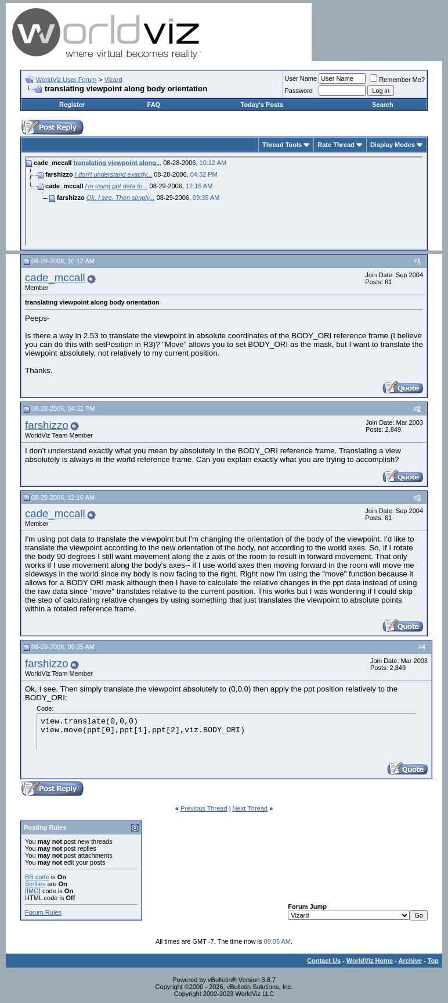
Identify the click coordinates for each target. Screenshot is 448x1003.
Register (72, 104)
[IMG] (33, 890)
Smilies (35, 883)
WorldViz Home (369, 960)
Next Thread (250, 808)
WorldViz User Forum (66, 79)
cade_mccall (55, 277)
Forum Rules (43, 912)
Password (299, 90)
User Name (301, 78)
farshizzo (46, 425)
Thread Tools (282, 144)
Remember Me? (397, 79)
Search (382, 104)
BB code (37, 876)
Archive (410, 960)
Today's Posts (261, 104)
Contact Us (324, 960)
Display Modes (392, 144)
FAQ (154, 104)
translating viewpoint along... (118, 162)
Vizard (113, 79)
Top (433, 960)
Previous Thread (203, 808)
